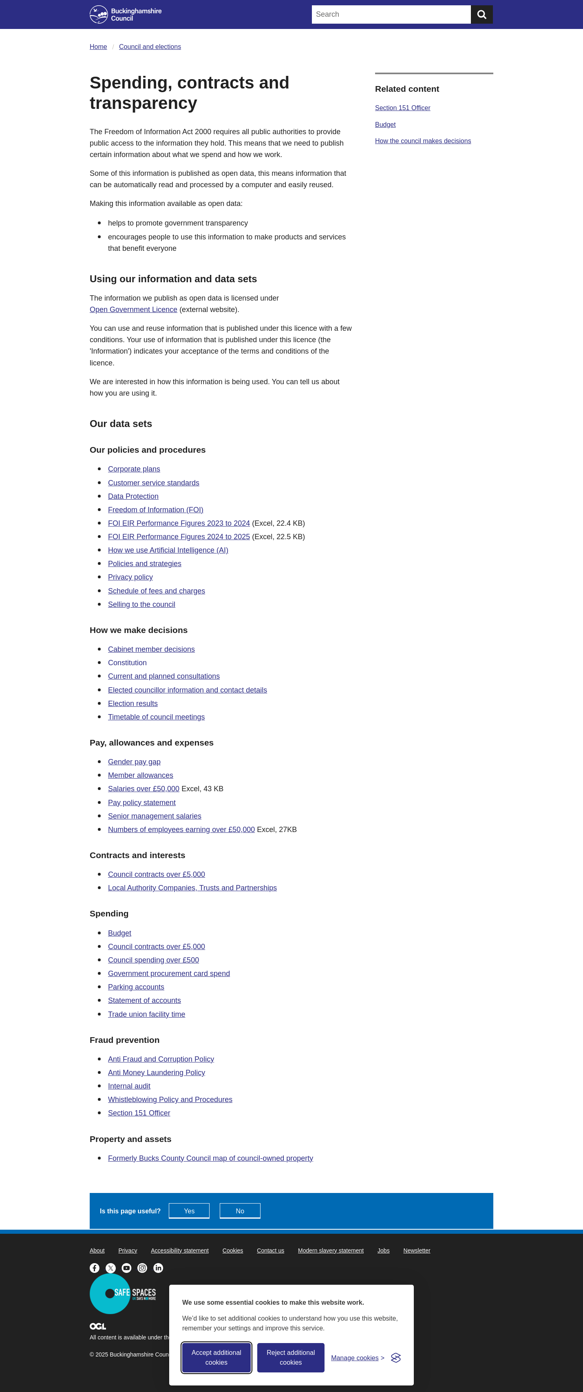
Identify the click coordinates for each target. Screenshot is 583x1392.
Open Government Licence (133, 309)
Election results (133, 703)
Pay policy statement (142, 803)
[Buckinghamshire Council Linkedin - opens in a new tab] (160, 1267)
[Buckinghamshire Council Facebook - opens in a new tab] (98, 1267)
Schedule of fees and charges (156, 591)
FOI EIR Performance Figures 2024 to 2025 (179, 537)
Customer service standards (153, 483)
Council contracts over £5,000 (156, 874)
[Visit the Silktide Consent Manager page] (396, 1358)
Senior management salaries (154, 816)
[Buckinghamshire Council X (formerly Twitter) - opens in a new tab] (113, 1267)
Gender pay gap (134, 762)
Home (98, 46)
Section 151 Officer (139, 1113)
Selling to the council (141, 604)
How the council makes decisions (423, 140)
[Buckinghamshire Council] (126, 14)
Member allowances (140, 775)
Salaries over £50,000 (143, 789)
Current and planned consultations (164, 676)
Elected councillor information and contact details (187, 690)
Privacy (127, 1250)
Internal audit (129, 1086)
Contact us (270, 1250)
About (97, 1250)
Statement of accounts (144, 1000)
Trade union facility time (146, 1014)
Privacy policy (130, 577)
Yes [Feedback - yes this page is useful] (189, 1211)
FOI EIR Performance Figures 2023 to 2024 (179, 523)
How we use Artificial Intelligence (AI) (168, 550)
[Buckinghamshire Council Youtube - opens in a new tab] (129, 1267)
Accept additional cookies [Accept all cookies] (216, 1357)
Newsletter (417, 1250)
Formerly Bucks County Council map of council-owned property (210, 1158)
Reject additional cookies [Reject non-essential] (291, 1357)
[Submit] (482, 14)
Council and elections (150, 46)
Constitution (127, 663)
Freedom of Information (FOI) (155, 510)
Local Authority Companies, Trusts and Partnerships (192, 888)
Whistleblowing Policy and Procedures (170, 1099)
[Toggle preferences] (357, 1358)
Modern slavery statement (331, 1250)
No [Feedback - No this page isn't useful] (240, 1211)
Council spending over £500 (153, 960)
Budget (119, 933)
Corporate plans (134, 469)
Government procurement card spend (169, 973)
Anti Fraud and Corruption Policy (161, 1059)
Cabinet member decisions (151, 649)
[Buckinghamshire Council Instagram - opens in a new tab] (145, 1267)
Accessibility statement (180, 1250)
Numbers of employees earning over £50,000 (181, 829)
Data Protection (133, 496)
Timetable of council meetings (156, 717)
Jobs (384, 1250)
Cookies (233, 1250)
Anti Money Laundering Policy (156, 1073)
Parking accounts (136, 987)
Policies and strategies (144, 564)
